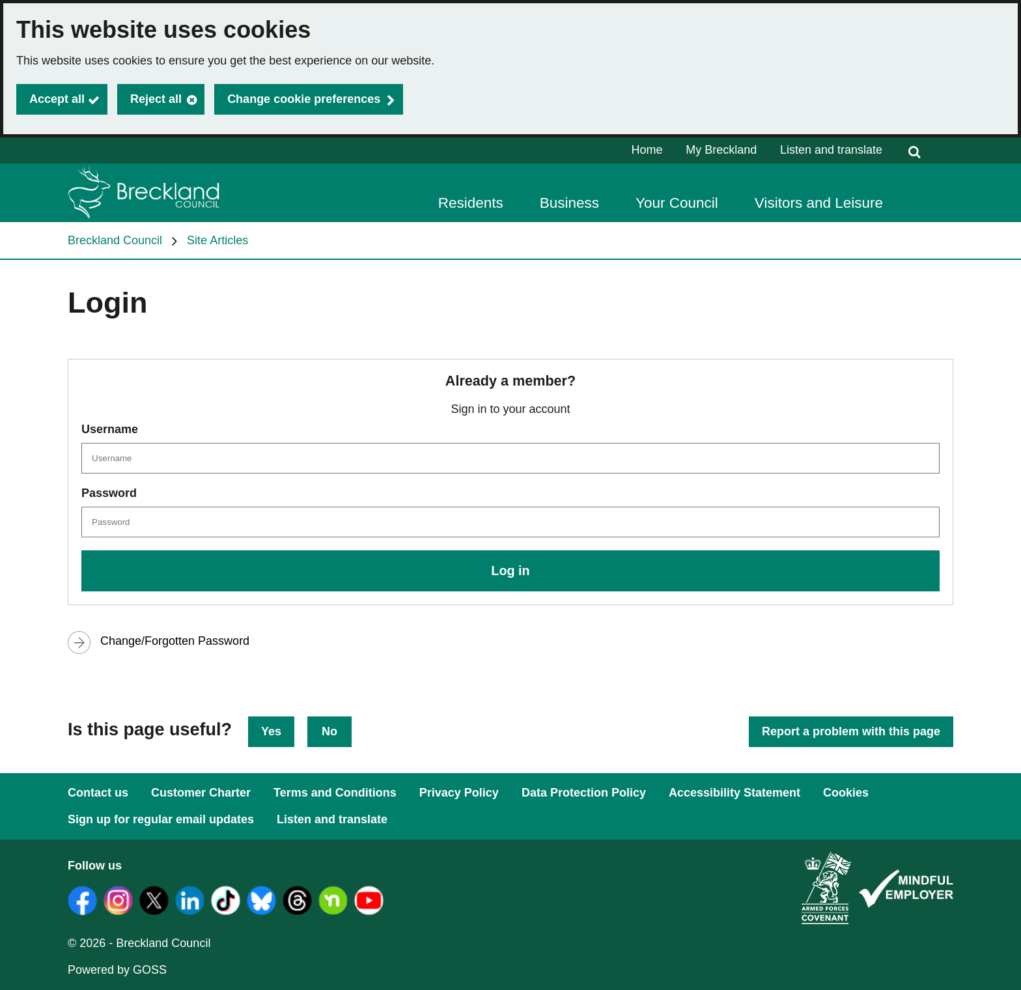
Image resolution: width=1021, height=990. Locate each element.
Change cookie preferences (303, 99)
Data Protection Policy (584, 792)
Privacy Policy (459, 792)
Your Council (677, 203)
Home (647, 149)
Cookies (846, 792)
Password (109, 493)
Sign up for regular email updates (161, 819)
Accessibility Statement (734, 792)
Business (569, 203)
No (329, 731)
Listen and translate (831, 149)
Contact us (98, 792)
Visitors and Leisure (819, 203)
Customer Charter (201, 792)
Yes (271, 731)
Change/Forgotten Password (174, 640)
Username (109, 429)
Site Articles (217, 240)
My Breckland (721, 149)
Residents (470, 203)
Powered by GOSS (117, 969)
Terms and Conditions (335, 792)
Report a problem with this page (851, 731)
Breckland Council (115, 240)
